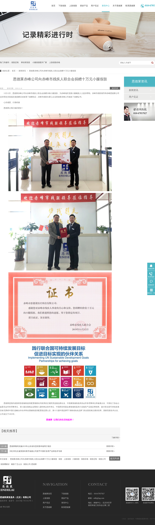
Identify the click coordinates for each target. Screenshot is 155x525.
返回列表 (115, 88)
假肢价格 (84, 459)
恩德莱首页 (47, 494)
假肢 (60, 459)
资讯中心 (106, 6)
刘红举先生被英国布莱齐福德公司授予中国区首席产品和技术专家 (36, 451)
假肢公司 (102, 459)
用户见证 (95, 6)
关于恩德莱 (117, 6)
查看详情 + (110, 446)
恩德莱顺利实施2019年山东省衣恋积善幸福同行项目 (30, 446)
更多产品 (84, 6)
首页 (53, 6)
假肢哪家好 (5, 464)
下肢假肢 (62, 6)
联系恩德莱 (130, 6)
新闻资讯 (22, 71)
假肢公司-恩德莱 (30, 464)
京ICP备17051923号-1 (24, 501)
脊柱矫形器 (25, 62)
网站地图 (6, 507)
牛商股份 (138, 519)
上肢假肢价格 (54, 62)
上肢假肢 (73, 6)
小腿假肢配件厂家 (39, 62)
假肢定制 (15, 62)
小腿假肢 (76, 459)
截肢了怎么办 (16, 464)
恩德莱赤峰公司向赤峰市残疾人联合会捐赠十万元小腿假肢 (52, 71)
